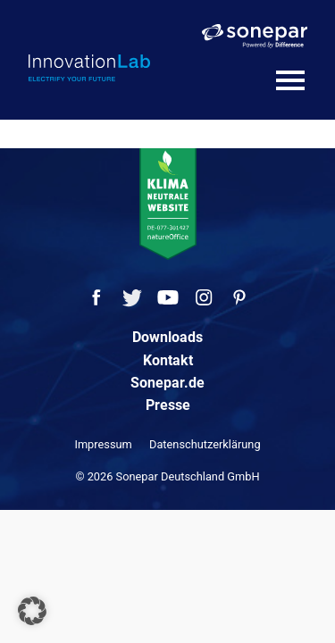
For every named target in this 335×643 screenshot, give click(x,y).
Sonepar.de (167, 382)
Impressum (102, 444)
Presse (168, 405)
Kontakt (168, 360)
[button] (32, 611)
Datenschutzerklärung (205, 444)
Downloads (167, 337)
